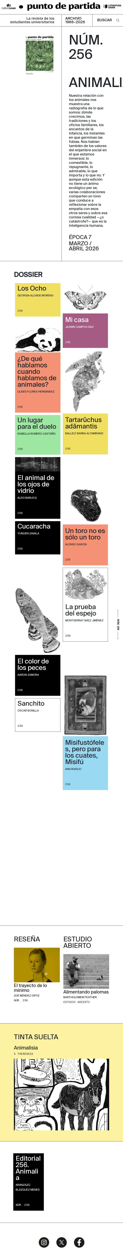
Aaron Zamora (28, 675)
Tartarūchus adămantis (83, 423)
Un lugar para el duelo (36, 423)
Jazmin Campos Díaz (79, 327)
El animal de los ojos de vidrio (35, 484)
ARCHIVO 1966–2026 (75, 20)
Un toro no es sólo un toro (85, 534)
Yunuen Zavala (28, 533)
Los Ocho (31, 288)
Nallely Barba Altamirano (84, 433)
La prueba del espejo (80, 610)
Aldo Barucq (27, 498)
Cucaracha (33, 526)
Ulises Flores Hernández (36, 391)
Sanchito (31, 704)
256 (20, 311)
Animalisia (26, 924)
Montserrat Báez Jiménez (84, 620)
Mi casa (77, 320)
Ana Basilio (73, 769)
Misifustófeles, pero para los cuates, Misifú (84, 753)
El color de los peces (33, 664)
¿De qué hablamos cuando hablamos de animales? (36, 372)
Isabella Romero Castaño (36, 434)
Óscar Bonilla (28, 710)
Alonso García (76, 544)
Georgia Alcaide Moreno (35, 295)
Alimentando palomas (86, 869)
